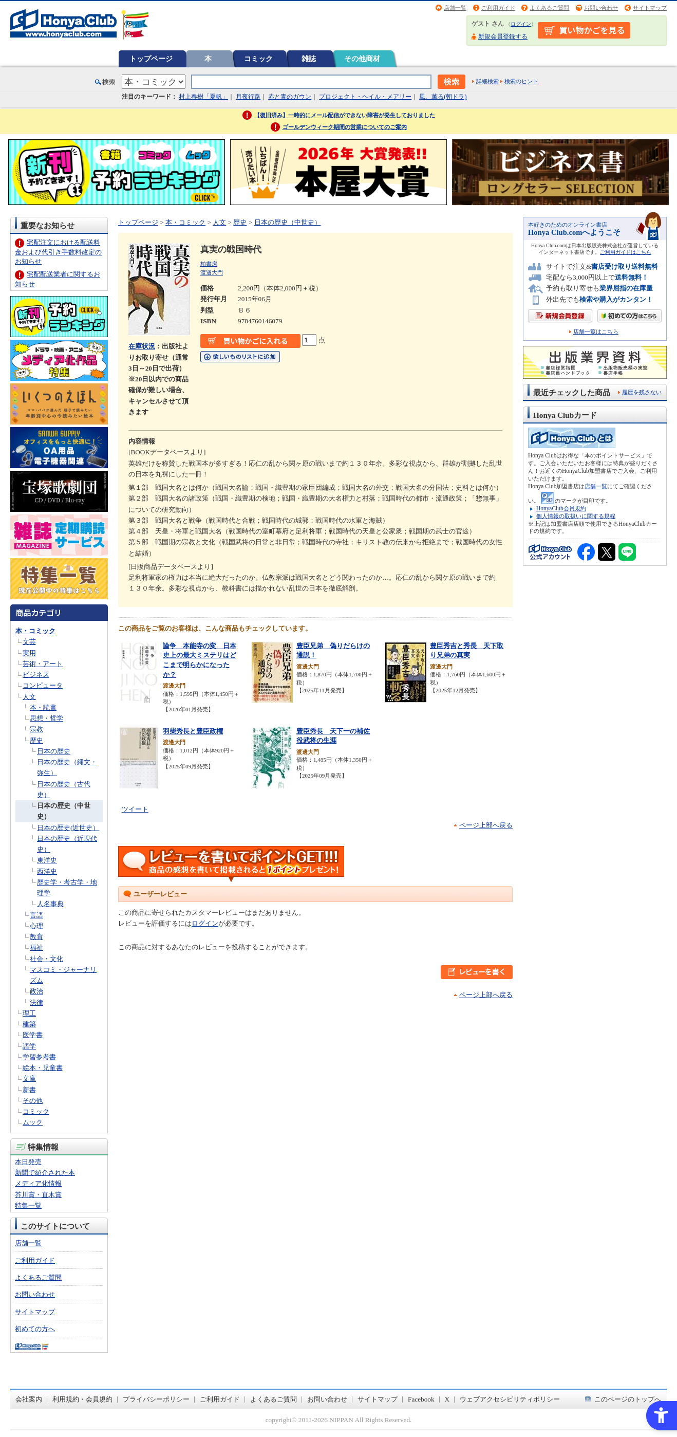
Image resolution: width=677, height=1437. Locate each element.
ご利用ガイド (498, 8)
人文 (29, 697)
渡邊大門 (211, 272)
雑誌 (309, 58)
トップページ (151, 58)
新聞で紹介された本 (45, 1172)
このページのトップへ (627, 1399)
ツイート (135, 809)
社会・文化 (46, 959)
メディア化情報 (38, 1183)
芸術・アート (43, 664)
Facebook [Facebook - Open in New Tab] (421, 1399)
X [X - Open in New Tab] (447, 1399)
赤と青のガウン (289, 96)
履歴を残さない (642, 392)
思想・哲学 (46, 718)
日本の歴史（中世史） (287, 222)
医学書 (33, 1035)
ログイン (521, 24)
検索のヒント (521, 81)
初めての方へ (35, 1329)
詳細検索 (487, 81)
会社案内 (28, 1399)
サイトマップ (650, 8)
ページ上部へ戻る (486, 825)
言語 (36, 915)
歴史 (36, 740)
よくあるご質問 (549, 8)
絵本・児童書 (43, 1068)
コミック (258, 58)
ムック (33, 1122)
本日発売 (28, 1162)
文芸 (29, 642)
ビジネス (36, 674)
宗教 (36, 729)
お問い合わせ (601, 8)
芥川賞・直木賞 (38, 1195)
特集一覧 (28, 1205)
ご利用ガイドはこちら (625, 252)
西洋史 (47, 871)
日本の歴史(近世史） (68, 828)
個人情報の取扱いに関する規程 (575, 516)
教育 (36, 937)
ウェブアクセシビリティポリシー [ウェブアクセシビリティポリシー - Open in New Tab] (510, 1399)
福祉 (36, 947)
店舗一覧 (455, 8)
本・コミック (35, 631)
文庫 (29, 1078)
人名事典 (50, 904)
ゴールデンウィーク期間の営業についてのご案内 (345, 127)
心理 (36, 926)
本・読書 (43, 707)
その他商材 (362, 58)
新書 (29, 1090)
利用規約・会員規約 (82, 1399)
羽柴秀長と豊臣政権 (193, 731)
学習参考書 (39, 1057)
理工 (29, 1013)
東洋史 (47, 860)
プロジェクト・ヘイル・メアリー (365, 96)
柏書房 (208, 264)
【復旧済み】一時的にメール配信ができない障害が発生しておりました (344, 115)
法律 (36, 1002)
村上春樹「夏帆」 (203, 96)
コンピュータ (43, 685)
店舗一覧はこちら (595, 332)
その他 (33, 1100)
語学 (29, 1046)
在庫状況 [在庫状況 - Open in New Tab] (141, 346)
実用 (29, 653)
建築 (29, 1024)
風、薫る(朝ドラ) (442, 96)
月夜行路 (248, 96)
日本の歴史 (53, 751)
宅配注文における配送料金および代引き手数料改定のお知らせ (58, 251)
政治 (36, 991)
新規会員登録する (503, 36)
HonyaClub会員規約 (561, 508)
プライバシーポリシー (156, 1399)
